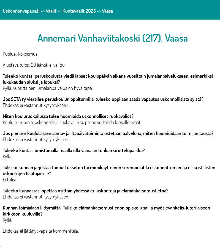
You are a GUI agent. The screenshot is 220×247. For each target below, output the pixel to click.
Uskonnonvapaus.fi (21, 11)
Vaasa (107, 11)
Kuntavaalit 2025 (79, 11)
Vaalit (51, 11)
